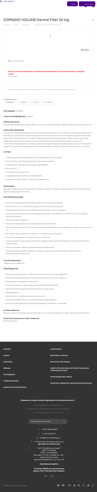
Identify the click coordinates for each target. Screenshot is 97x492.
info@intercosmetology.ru (50, 438)
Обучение (7, 362)
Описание (10, 102)
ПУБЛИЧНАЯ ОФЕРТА (49, 464)
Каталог (7, 349)
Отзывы (23, 102)
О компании (56, 349)
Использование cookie (61, 377)
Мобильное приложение (14, 387)
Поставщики (9, 374)
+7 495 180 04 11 (8, 1)
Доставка (48, 102)
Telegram (51, 476)
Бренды (6, 368)
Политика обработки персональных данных (71, 383)
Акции (6, 355)
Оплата (35, 102)
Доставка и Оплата (59, 355)
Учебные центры (11, 381)
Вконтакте (45, 476)
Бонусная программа (60, 362)
